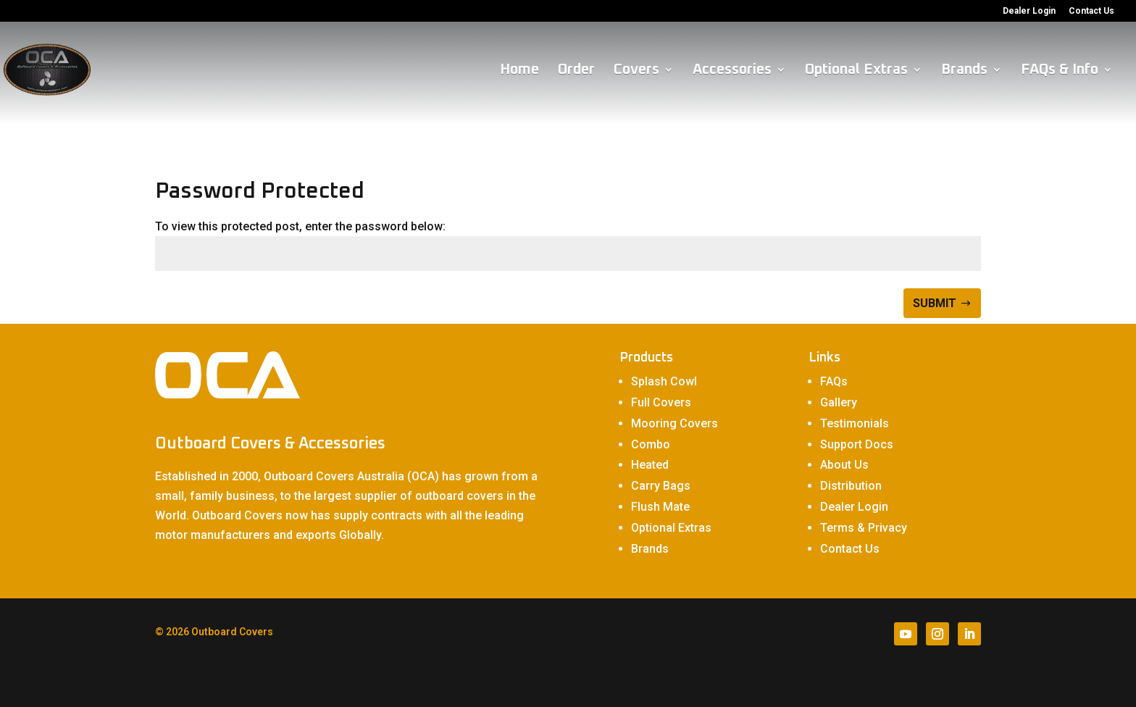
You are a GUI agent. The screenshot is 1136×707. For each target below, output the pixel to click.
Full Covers (661, 402)
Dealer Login (1029, 11)
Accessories (732, 70)
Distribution (851, 486)
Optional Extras (856, 70)
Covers (636, 70)
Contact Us (1091, 11)
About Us (844, 465)
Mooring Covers (674, 423)
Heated (650, 465)
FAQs (834, 381)
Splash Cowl (664, 381)
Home (519, 70)
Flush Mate (660, 507)
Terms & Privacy (863, 528)
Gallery (838, 402)
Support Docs (856, 444)
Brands (964, 70)
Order (576, 70)
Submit (934, 303)
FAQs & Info (1059, 70)
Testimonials (854, 423)
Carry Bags (660, 486)
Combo (650, 444)
